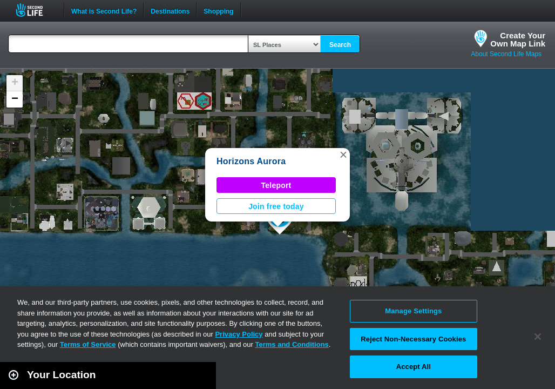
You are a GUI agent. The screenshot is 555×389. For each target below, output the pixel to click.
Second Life (35, 10)
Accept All (413, 367)
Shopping (218, 10)
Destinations (170, 10)
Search (340, 45)
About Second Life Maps (506, 54)
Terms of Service (88, 344)
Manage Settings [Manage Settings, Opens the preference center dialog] (413, 311)
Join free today (276, 206)
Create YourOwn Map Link (517, 39)
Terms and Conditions (292, 344)
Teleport (276, 185)
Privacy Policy (238, 334)
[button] (343, 154)
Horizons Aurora (251, 161)
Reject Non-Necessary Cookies (413, 339)
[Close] (538, 336)
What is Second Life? (104, 10)
